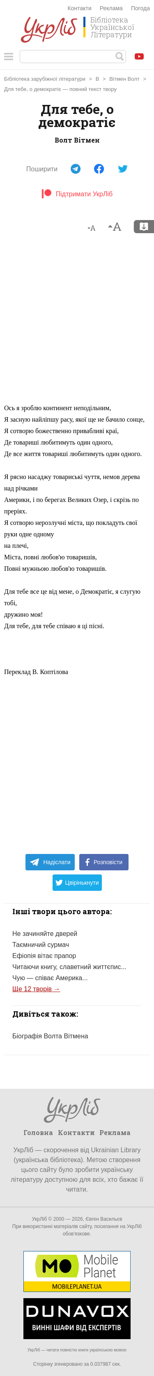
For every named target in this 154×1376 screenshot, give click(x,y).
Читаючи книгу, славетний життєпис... (69, 966)
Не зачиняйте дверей (44, 933)
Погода (140, 8)
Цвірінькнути (77, 882)
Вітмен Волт (124, 79)
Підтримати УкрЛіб (77, 194)
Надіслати (50, 862)
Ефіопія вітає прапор (44, 955)
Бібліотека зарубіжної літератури (44, 79)
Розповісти (103, 862)
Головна (38, 1132)
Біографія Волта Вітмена (50, 1036)
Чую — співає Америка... (50, 977)
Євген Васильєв (103, 1219)
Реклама (111, 8)
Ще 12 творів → (36, 988)
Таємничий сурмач (40, 944)
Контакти (80, 8)
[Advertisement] (77, 322)
